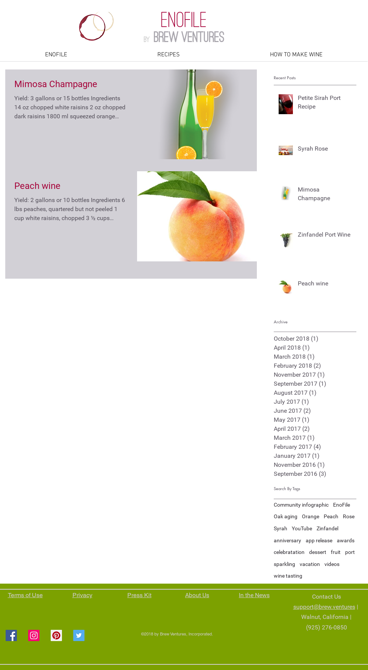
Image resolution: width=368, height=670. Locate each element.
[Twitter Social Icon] (78, 635)
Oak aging (285, 516)
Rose (348, 516)
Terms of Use (25, 595)
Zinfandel (327, 528)
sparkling (284, 564)
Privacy (82, 595)
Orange (310, 516)
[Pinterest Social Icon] (56, 635)
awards (345, 540)
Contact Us (326, 596)
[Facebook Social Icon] (11, 635)
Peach (331, 516)
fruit (336, 552)
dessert (317, 552)
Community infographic (301, 505)
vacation (310, 564)
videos (331, 564)
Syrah (280, 528)
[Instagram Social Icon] (33, 635)
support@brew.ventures (324, 606)
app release (319, 540)
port (350, 552)
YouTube (302, 528)
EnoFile (341, 505)
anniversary (287, 540)
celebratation (289, 552)
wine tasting (288, 576)
